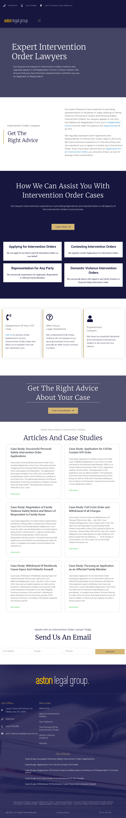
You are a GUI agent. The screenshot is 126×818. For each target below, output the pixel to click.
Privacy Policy (63, 812)
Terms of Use (105, 812)
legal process (110, 125)
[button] (39, 20)
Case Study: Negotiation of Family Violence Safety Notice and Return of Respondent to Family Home (33, 511)
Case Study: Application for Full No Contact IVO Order (51, 764)
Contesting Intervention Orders (93, 248)
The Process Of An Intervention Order (49, 728)
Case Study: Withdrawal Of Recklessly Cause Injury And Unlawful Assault (60, 784)
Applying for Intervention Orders (32, 248)
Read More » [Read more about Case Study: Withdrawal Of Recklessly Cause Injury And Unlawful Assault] (16, 607)
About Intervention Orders (49, 715)
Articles (43, 743)
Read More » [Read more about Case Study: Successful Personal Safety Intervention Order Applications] (16, 494)
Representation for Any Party (32, 270)
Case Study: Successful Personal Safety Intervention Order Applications (31, 452)
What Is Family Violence (47, 736)
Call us (8, 335)
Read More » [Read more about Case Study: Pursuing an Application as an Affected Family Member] (74, 607)
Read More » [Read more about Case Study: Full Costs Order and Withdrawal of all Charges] (74, 549)
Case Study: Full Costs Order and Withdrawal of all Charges (54, 778)
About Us (44, 708)
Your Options (46, 721)
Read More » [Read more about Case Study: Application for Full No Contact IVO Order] (74, 490)
